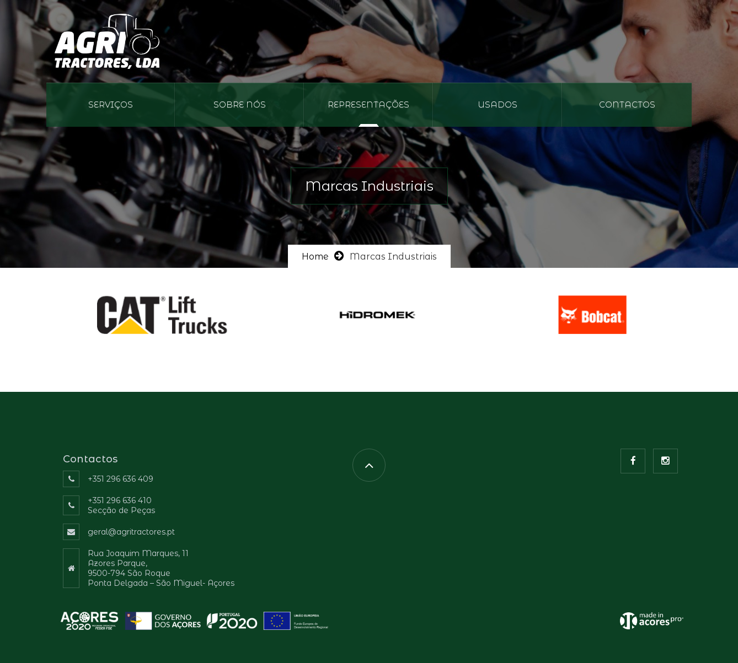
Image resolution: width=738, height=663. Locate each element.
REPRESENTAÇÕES (368, 104)
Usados (497, 104)
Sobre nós (239, 104)
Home (315, 256)
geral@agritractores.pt (131, 532)
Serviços (110, 104)
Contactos (627, 104)
